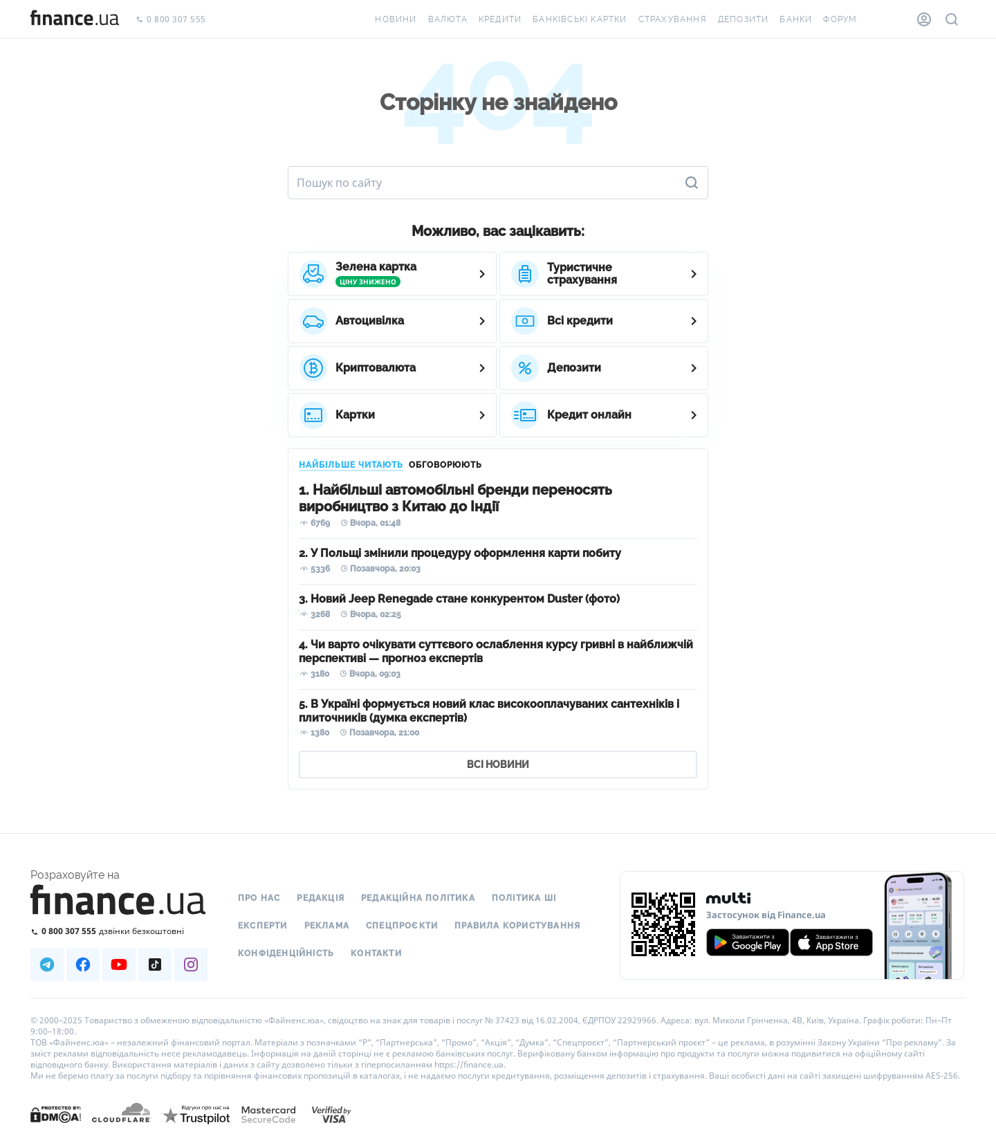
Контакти (376, 953)
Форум (840, 19)
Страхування (672, 19)
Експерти (263, 926)
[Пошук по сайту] (952, 19)
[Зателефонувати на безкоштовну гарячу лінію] (119, 931)
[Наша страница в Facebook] (83, 964)
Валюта (448, 19)
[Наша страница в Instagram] (191, 964)
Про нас (259, 898)
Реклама (326, 926)
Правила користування (517, 926)
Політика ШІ (524, 898)
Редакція (320, 898)
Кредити (500, 19)
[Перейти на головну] (74, 19)
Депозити (743, 19)
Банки (796, 19)
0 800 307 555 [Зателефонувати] (171, 19)
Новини (395, 19)
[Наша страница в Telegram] (47, 964)
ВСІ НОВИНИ (498, 764)
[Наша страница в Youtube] (119, 964)
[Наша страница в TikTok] (155, 964)
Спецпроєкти (402, 926)
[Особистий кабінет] (924, 19)
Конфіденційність (286, 953)
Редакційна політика (418, 898)
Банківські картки (580, 19)
